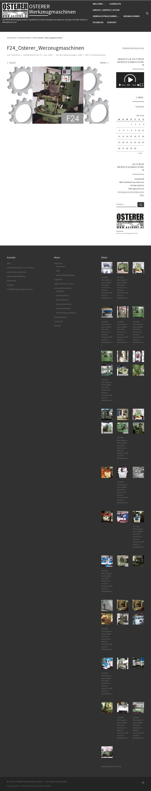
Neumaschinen (60, 317)
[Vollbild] (141, 85)
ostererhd (15, 55)
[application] (130, 80)
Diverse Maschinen (63, 304)
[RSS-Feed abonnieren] (143, 782)
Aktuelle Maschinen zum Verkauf (20, 267)
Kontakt (10, 285)
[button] (130, 80)
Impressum (11, 280)
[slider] (128, 85)
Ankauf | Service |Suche (16, 272)
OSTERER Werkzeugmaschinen (20, 289)
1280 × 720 (82, 55)
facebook (140, 106)
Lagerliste (58, 279)
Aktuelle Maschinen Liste (133, 48)
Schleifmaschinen (63, 308)
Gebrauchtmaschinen (63, 288)
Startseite (11, 37)
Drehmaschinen (62, 295)
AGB (8, 263)
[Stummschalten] (138, 85)
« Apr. (139, 153)
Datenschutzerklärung (16, 276)
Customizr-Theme (44, 786)
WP (18, 786)
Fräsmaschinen (24, 37)
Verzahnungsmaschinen (66, 312)
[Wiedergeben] (120, 85)
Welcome (58, 263)
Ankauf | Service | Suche (64, 283)
